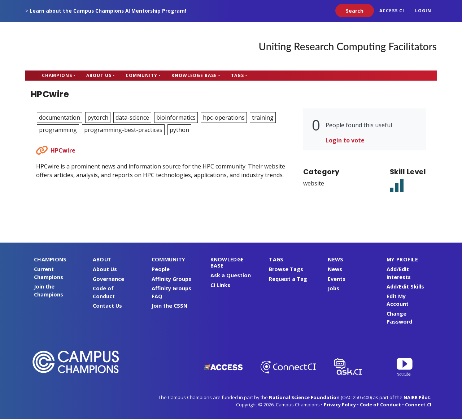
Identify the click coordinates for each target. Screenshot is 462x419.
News (335, 269)
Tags (237, 75)
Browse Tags (286, 269)
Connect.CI (418, 404)
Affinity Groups (171, 278)
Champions (57, 75)
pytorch (97, 117)
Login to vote (345, 140)
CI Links (220, 285)
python (179, 130)
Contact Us (107, 305)
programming (58, 130)
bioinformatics (176, 117)
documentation (59, 117)
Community (141, 75)
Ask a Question (230, 275)
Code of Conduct (380, 404)
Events (336, 278)
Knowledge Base (194, 75)
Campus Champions (70, 46)
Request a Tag (288, 278)
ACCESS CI (391, 11)
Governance (108, 278)
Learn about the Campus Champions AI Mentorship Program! (108, 10)
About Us (99, 75)
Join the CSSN (169, 305)
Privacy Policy (340, 404)
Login (423, 11)
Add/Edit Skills (405, 286)
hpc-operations (224, 117)
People (161, 269)
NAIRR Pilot (417, 397)
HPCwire (63, 150)
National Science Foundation (304, 397)
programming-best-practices (123, 130)
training (263, 117)
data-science (132, 117)
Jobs (333, 288)
